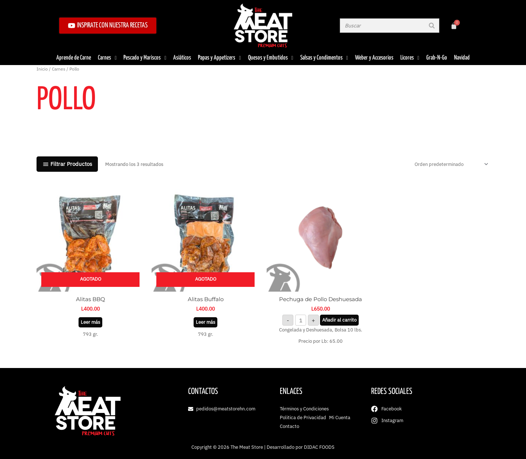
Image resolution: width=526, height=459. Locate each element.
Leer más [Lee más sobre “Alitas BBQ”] (90, 322)
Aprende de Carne (73, 58)
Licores (409, 58)
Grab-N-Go (436, 58)
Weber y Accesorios (374, 58)
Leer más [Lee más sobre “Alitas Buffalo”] (205, 322)
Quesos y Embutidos (270, 58)
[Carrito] (454, 26)
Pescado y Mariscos (144, 58)
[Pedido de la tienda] (450, 164)
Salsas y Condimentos (324, 58)
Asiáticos (182, 58)
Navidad (462, 58)
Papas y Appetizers (219, 58)
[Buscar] (431, 26)
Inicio (42, 69)
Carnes (107, 58)
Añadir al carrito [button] (339, 320)
